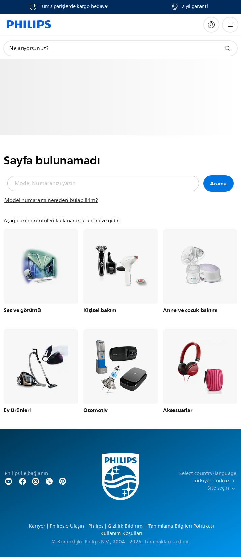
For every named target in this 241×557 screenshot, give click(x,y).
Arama (218, 183)
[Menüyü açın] (230, 25)
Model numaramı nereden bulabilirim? (51, 200)
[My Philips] (211, 25)
